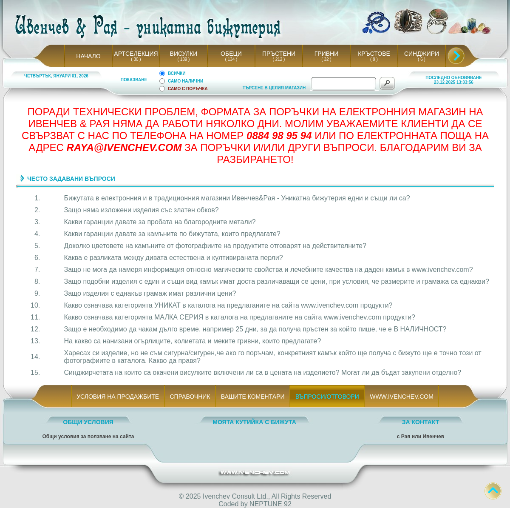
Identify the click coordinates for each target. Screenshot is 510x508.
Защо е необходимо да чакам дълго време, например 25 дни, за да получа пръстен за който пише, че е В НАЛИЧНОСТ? (255, 329)
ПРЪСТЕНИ (278, 53)
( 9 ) (374, 59)
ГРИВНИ (326, 53)
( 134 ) (231, 59)
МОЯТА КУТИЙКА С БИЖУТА (254, 422)
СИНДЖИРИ (421, 53)
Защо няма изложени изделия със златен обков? (141, 210)
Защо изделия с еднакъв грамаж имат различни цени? (150, 293)
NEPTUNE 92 (270, 504)
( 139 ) (183, 59)
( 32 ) (326, 59)
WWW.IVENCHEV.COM (402, 396)
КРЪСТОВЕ (374, 53)
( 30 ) (136, 59)
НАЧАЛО (88, 56)
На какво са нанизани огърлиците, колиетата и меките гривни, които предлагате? (192, 341)
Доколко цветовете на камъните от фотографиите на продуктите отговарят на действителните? (215, 245)
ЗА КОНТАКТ (420, 422)
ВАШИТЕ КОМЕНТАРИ (252, 396)
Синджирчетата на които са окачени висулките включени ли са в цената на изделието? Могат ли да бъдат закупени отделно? (263, 372)
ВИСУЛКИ (184, 53)
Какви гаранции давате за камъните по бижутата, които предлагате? (172, 233)
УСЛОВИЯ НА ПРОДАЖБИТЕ (118, 396)
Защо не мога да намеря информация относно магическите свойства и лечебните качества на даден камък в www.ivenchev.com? (268, 269)
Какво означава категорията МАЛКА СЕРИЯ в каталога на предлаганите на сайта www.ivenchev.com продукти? (239, 317)
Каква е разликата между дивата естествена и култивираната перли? (173, 257)
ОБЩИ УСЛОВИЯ (88, 422)
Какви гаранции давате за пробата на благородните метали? (160, 221)
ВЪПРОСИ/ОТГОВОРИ (327, 396)
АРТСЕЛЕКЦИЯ (136, 53)
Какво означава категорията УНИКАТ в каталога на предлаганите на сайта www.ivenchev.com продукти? (228, 305)
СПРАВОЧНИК (190, 396)
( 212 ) (279, 59)
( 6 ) (421, 59)
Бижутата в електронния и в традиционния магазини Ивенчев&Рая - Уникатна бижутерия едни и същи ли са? (237, 198)
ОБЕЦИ (231, 53)
